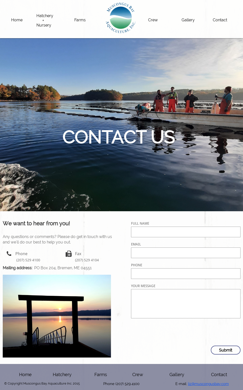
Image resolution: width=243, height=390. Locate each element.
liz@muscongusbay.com (208, 384)
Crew (137, 374)
